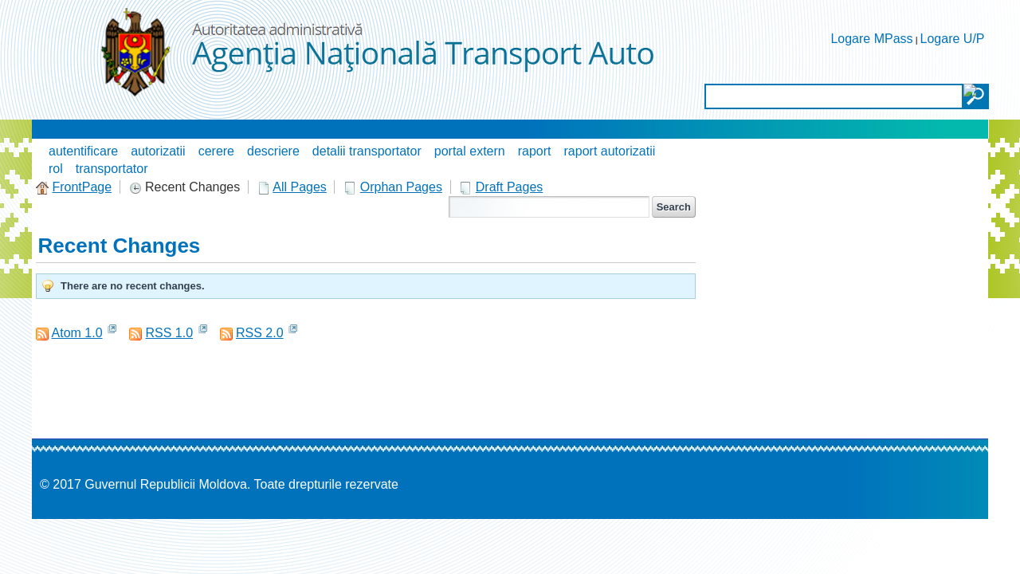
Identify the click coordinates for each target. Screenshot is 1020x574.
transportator (112, 168)
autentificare (83, 151)
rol (56, 168)
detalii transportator (367, 151)
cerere (216, 151)
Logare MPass (871, 38)
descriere (273, 151)
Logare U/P (952, 38)
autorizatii (158, 151)
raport (534, 151)
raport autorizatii (610, 151)
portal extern (469, 151)
